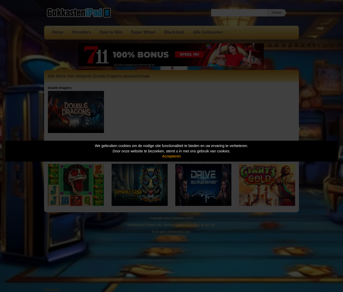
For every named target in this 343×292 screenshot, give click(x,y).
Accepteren (171, 156)
